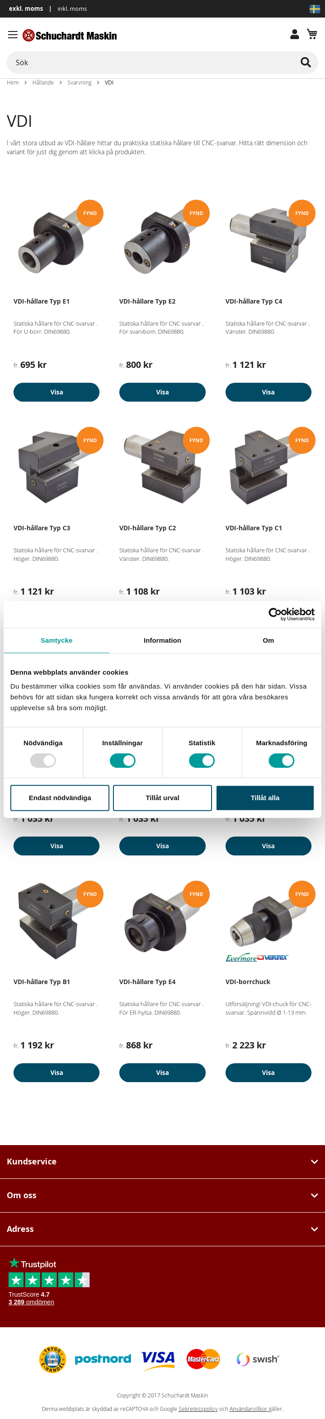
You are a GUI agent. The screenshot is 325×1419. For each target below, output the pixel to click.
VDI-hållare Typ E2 (147, 301)
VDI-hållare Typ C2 (147, 528)
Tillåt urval (163, 797)
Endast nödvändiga (60, 797)
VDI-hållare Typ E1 (42, 301)
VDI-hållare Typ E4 (147, 981)
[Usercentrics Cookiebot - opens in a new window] (275, 614)
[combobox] (162, 62)
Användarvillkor (249, 1409)
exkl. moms (26, 8)
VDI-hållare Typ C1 (254, 528)
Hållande (43, 82)
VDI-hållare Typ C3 (42, 528)
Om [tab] (268, 640)
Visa (56, 392)
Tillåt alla (265, 797)
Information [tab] (162, 640)
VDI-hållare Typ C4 (254, 301)
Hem (13, 82)
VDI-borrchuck (248, 981)
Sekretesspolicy (198, 1409)
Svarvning (79, 82)
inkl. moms (72, 8)
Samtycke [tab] (56, 640)
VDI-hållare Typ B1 (42, 981)
